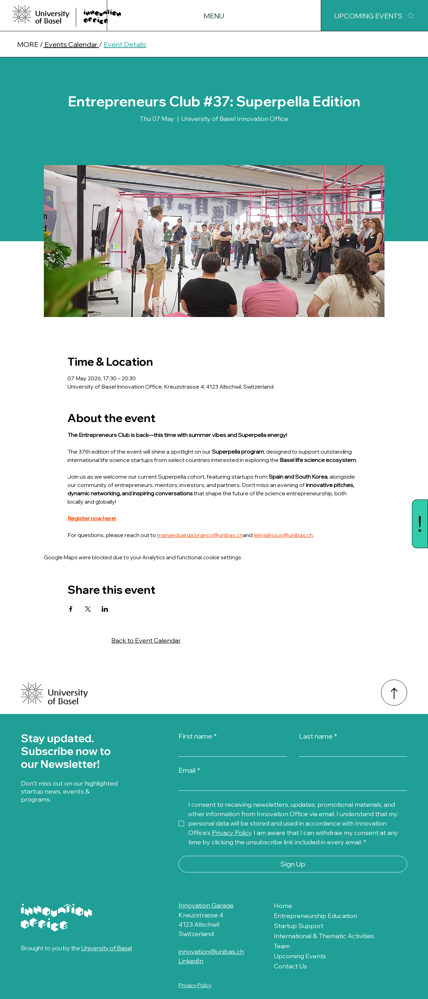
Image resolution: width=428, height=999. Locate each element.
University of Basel (107, 948)
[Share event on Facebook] (71, 609)
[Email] (291, 783)
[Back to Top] (394, 693)
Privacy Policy (195, 985)
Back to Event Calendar (146, 640)
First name (198, 736)
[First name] (231, 749)
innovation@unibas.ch (211, 952)
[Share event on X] (88, 609)
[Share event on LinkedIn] (105, 609)
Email (189, 770)
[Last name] (351, 749)
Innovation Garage (206, 905)
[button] (214, 16)
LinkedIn (191, 961)
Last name (318, 736)
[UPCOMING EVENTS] (374, 16)
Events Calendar (71, 44)
